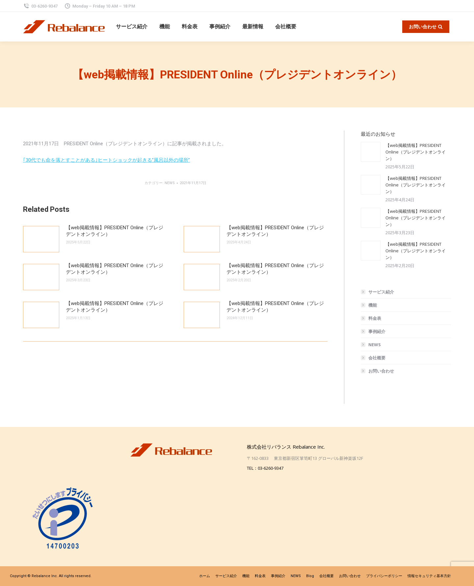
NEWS (170, 183)
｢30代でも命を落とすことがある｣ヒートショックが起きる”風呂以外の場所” (106, 160)
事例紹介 (376, 331)
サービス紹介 (381, 292)
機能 (372, 305)
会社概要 (376, 358)
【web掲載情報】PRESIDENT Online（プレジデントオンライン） (114, 231)
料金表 (374, 318)
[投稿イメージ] (41, 239)
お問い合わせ (381, 371)
